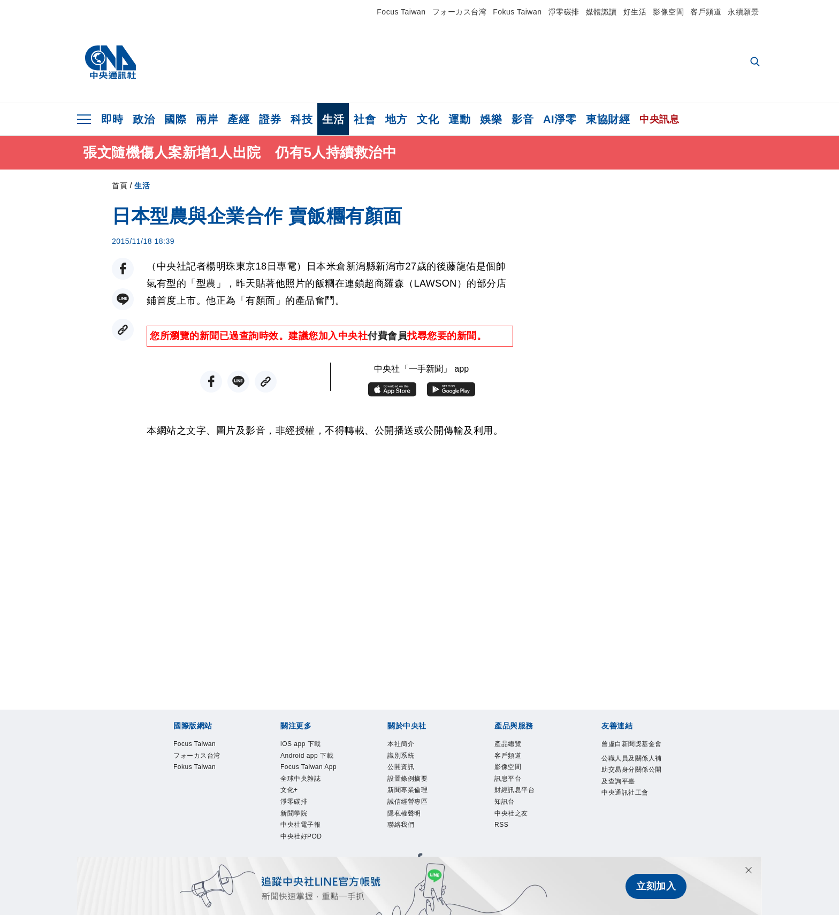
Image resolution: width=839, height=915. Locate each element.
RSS (504, 846)
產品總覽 (514, 745)
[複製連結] (123, 330)
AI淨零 (559, 119)
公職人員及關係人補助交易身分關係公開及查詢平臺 (631, 796)
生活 (333, 119)
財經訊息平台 (524, 803)
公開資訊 (407, 774)
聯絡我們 (407, 846)
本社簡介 (407, 745)
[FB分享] (123, 269)
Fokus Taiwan (517, 12)
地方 (396, 119)
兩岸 (207, 119)
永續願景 (743, 12)
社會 (365, 119)
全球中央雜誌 (310, 817)
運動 (459, 119)
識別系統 (407, 760)
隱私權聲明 (412, 832)
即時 (112, 119)
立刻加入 (656, 886)
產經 (238, 119)
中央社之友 (519, 832)
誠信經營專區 (417, 817)
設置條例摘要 (417, 788)
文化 (428, 119)
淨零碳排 (563, 12)
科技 (301, 119)
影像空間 (668, 12)
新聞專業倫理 (417, 803)
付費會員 (387, 335)
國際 (175, 119)
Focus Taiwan (401, 12)
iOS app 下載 (310, 745)
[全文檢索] (756, 62)
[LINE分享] (123, 299)
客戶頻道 (705, 12)
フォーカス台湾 (459, 12)
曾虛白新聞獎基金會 (631, 752)
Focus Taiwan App (311, 796)
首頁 (119, 185)
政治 (144, 119)
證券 (270, 119)
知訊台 (509, 817)
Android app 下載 (307, 767)
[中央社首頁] (110, 63)
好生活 (635, 12)
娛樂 (491, 119)
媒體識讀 (601, 12)
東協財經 (608, 119)
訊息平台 (514, 788)
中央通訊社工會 (631, 839)
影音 (522, 119)
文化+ (293, 832)
